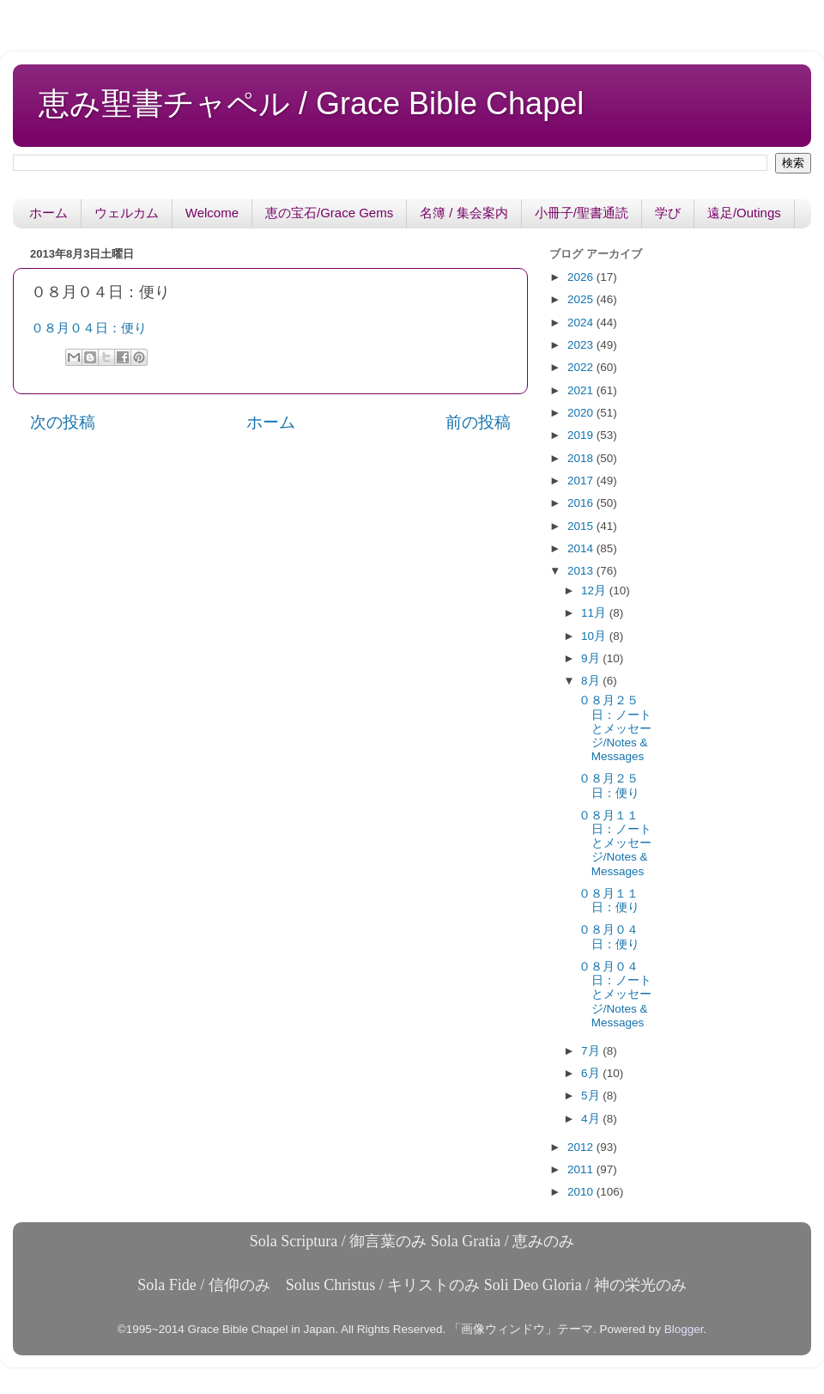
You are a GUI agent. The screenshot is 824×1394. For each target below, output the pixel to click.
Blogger (684, 1329)
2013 (582, 570)
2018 (582, 458)
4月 (592, 1118)
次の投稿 (62, 422)
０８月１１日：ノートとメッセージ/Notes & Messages (615, 843)
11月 (595, 612)
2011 (582, 1169)
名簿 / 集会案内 (464, 212)
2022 (582, 367)
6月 (592, 1073)
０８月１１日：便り (609, 900)
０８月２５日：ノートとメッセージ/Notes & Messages (615, 728)
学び (668, 212)
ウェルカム (126, 212)
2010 (582, 1191)
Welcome (212, 212)
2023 (582, 344)
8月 (592, 680)
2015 (582, 526)
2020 (582, 412)
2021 (582, 390)
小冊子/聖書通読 (581, 212)
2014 (582, 548)
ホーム (48, 212)
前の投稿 (478, 422)
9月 (592, 658)
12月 (595, 590)
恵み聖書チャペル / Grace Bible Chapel (311, 103)
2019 (582, 435)
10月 (595, 636)
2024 (582, 322)
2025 (582, 299)
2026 (582, 277)
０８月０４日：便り (89, 328)
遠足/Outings (744, 212)
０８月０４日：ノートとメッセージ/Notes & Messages (615, 994)
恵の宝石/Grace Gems (329, 212)
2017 (582, 480)
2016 (582, 502)
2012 (582, 1147)
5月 (592, 1095)
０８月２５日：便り (609, 785)
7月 (592, 1050)
